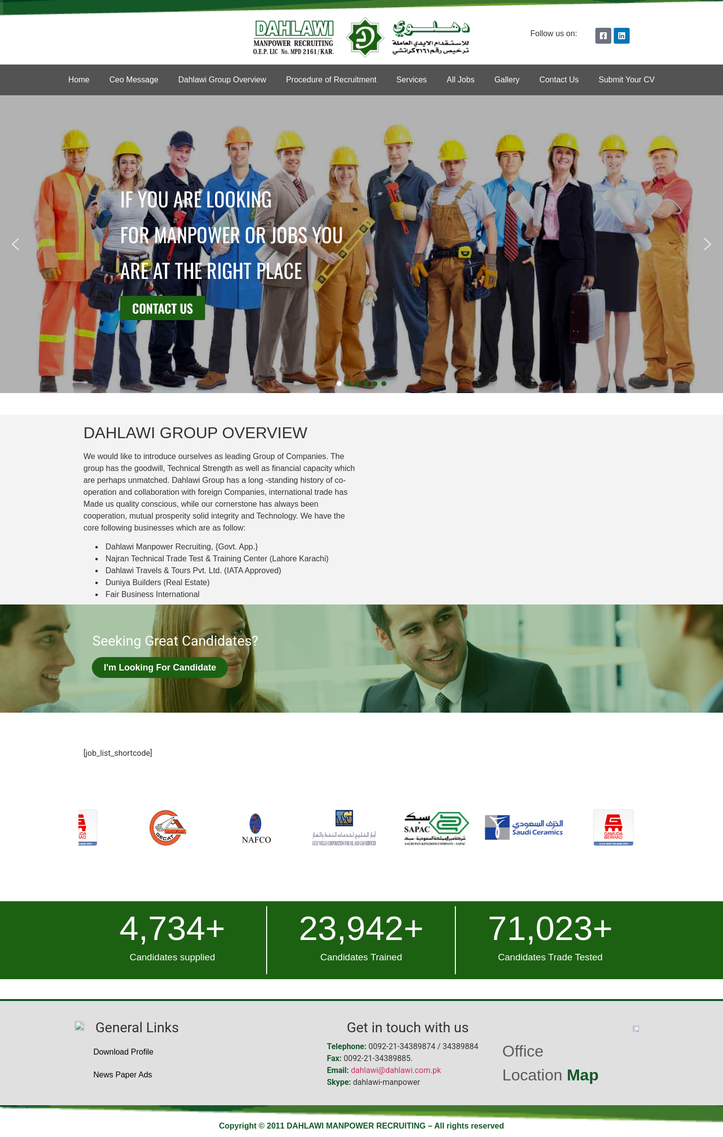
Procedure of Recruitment (331, 79)
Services (411, 79)
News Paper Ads (122, 1074)
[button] (15, 244)
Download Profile (123, 1052)
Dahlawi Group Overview (222, 79)
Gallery (507, 79)
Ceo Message (133, 79)
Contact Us (558, 79)
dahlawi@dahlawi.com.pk (396, 1070)
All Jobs (461, 79)
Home (79, 79)
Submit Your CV (626, 79)
